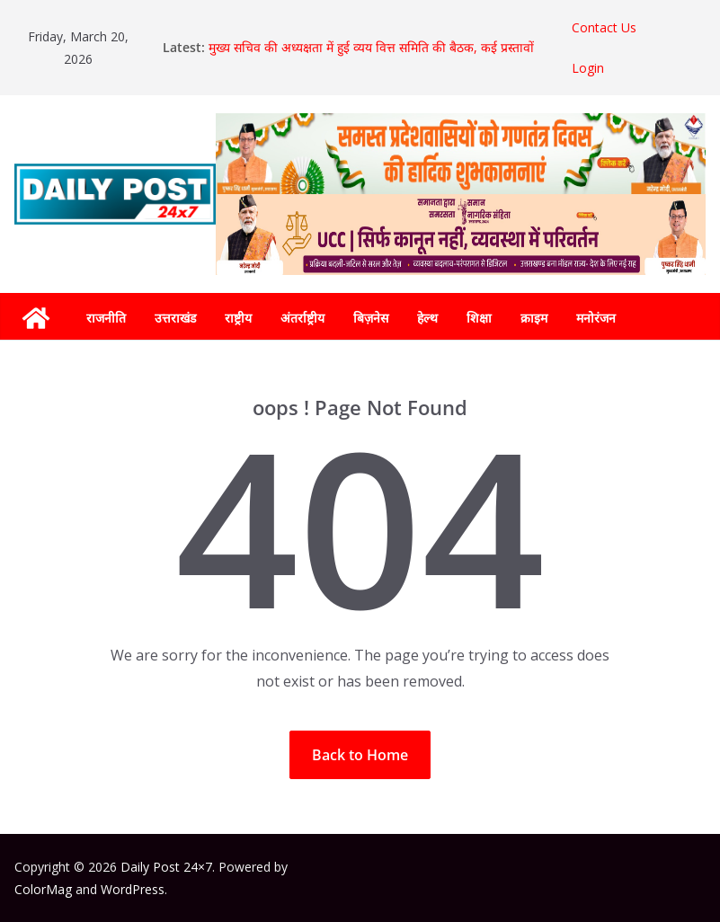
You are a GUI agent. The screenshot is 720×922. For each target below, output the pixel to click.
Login (588, 67)
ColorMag (43, 889)
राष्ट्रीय (238, 317)
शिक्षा (479, 317)
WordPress (132, 889)
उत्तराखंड (175, 317)
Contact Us (604, 27)
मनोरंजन (596, 317)
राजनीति (106, 317)
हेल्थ (427, 317)
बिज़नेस (370, 317)
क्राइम (533, 317)
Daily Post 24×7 (166, 866)
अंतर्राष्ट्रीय (302, 317)
